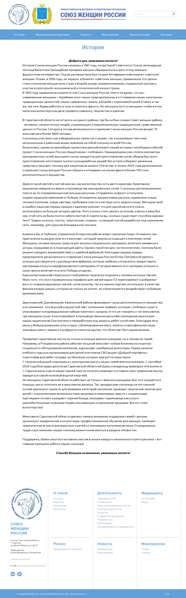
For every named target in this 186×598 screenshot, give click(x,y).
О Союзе (19, 34)
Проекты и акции (139, 34)
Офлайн (145, 552)
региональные (105, 552)
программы (59, 505)
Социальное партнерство (110, 516)
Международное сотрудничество (115, 526)
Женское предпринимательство (114, 505)
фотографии (148, 498)
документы (59, 509)
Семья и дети (104, 501)
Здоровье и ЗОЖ (106, 498)
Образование (104, 523)
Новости (85, 34)
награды (58, 498)
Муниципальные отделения (52, 34)
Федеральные (104, 549)
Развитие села (105, 519)
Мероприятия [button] (110, 34)
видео (145, 501)
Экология (102, 512)
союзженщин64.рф (20, 559)
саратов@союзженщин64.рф (31, 565)
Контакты (166, 34)
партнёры (58, 501)
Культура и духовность (109, 509)
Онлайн (145, 549)
